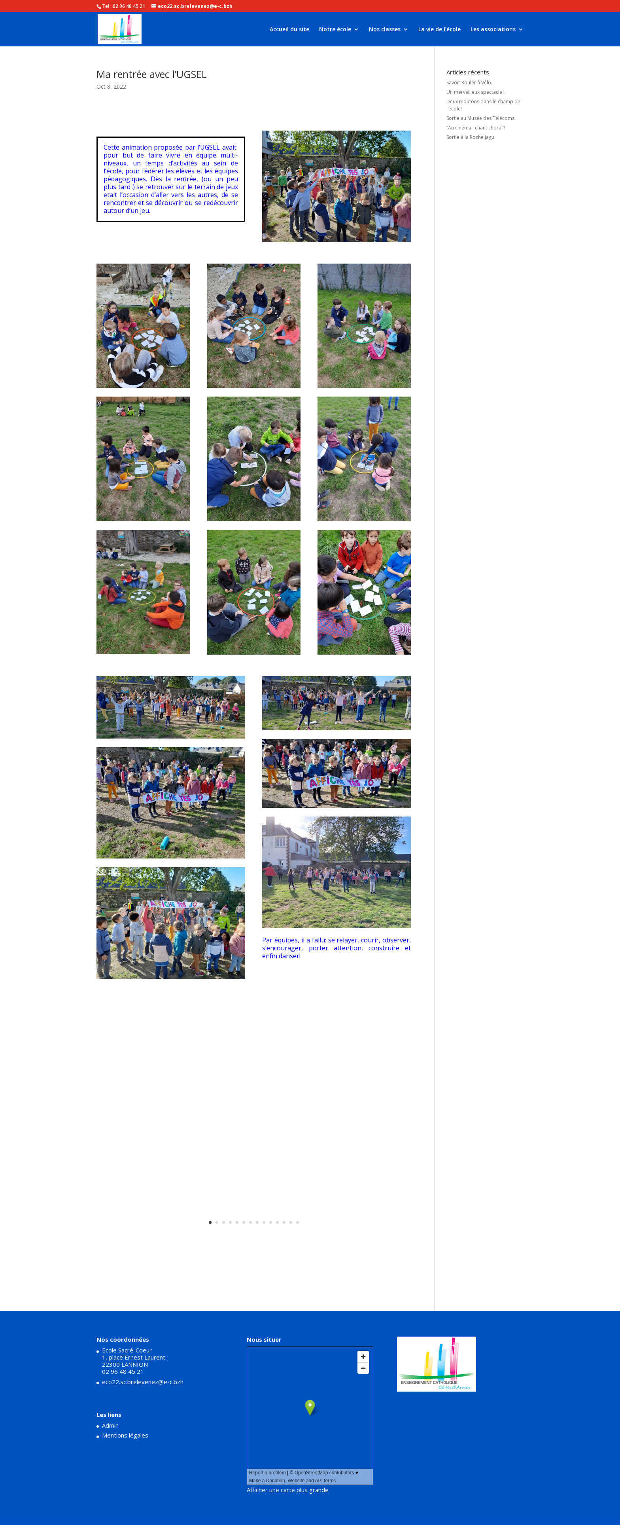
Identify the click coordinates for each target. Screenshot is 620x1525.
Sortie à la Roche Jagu (470, 137)
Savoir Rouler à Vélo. (469, 82)
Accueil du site (289, 30)
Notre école (335, 30)
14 (297, 1222)
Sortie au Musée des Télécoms (480, 118)
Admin (110, 1425)
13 (290, 1222)
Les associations (493, 30)
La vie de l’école (439, 30)
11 (277, 1222)
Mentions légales (125, 1435)
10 (270, 1222)
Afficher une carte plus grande (288, 1490)
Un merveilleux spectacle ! (475, 92)
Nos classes (385, 30)
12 (284, 1222)
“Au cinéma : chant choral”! (475, 127)
